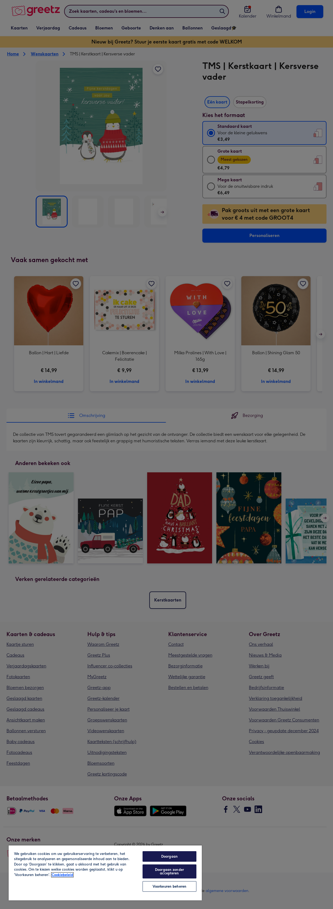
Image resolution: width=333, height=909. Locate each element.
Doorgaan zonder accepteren (169, 871)
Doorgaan (169, 856)
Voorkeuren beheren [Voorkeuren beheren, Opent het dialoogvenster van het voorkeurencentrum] (169, 886)
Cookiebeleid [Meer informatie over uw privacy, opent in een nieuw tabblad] (62, 875)
